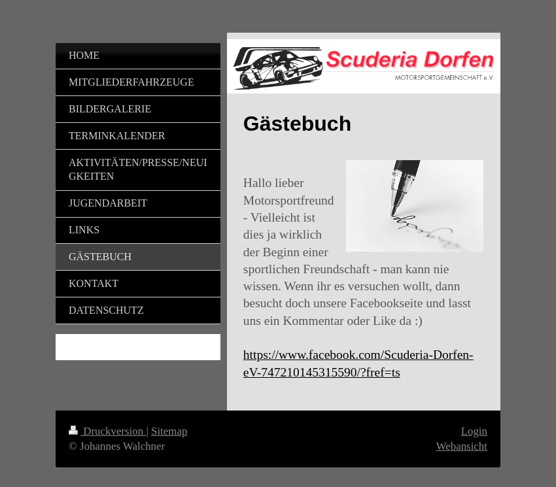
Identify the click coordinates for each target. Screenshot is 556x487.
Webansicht (461, 446)
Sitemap (169, 431)
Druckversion (107, 431)
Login (474, 431)
